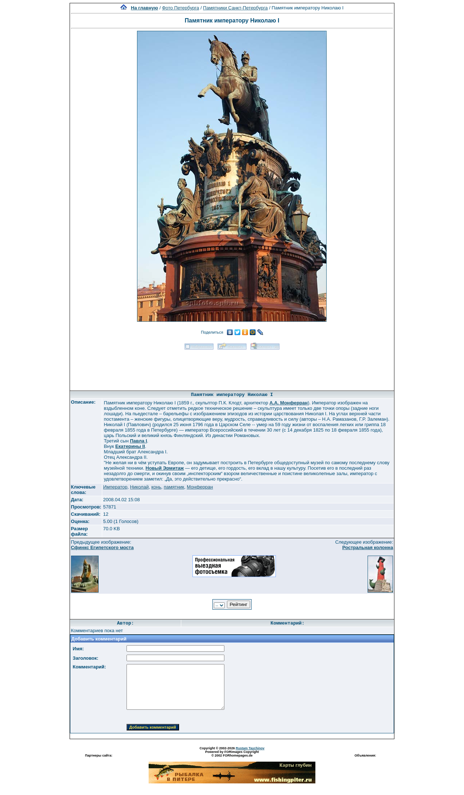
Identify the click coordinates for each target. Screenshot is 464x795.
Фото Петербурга (180, 8)
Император (115, 487)
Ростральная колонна (367, 547)
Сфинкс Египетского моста (102, 547)
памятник (174, 487)
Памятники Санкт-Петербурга (235, 8)
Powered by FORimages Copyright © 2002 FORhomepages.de (232, 753)
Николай (139, 487)
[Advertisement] (232, 367)
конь (156, 487)
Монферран (200, 487)
